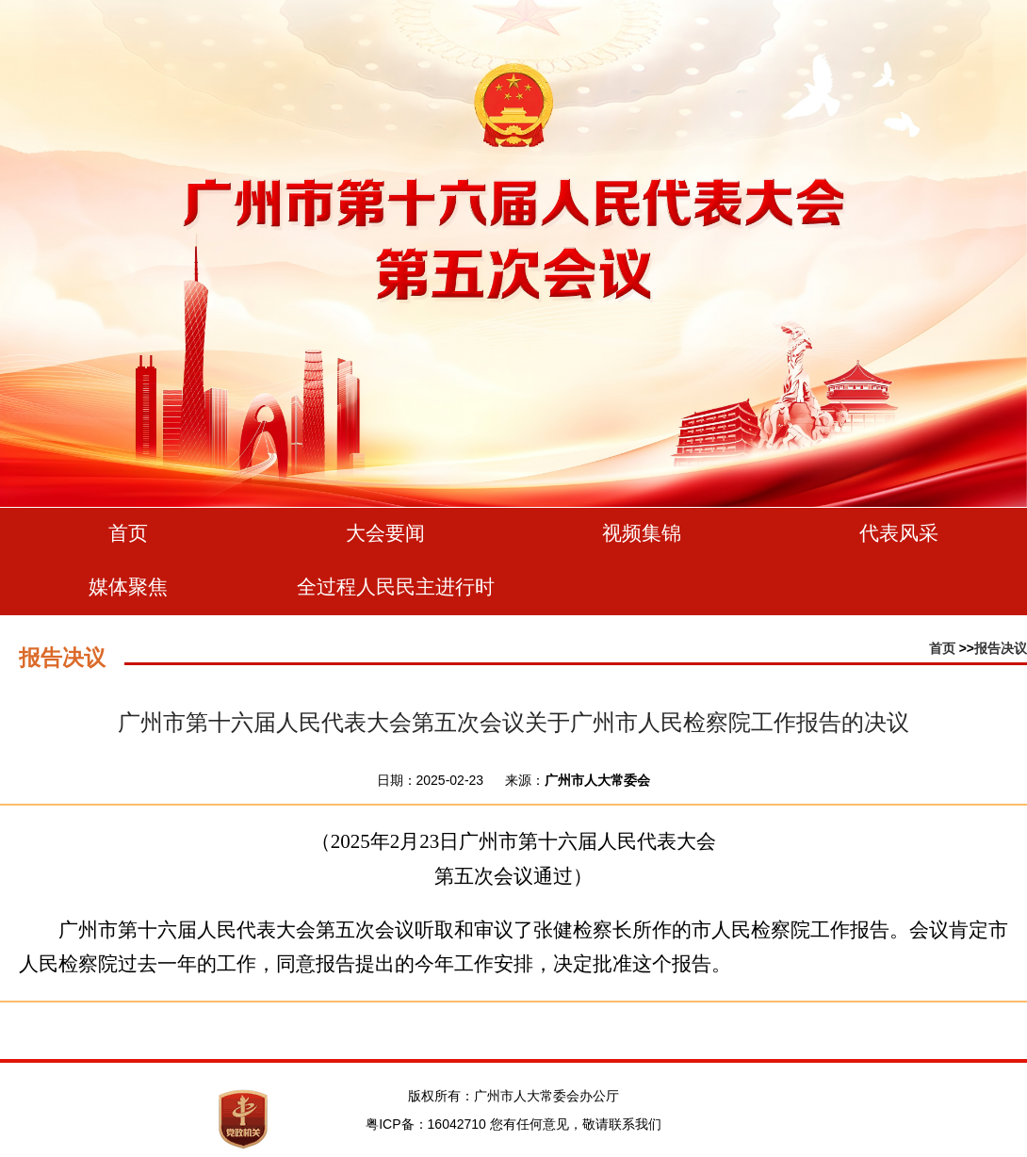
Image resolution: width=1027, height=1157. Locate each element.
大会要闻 (385, 533)
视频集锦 (641, 533)
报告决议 (1000, 648)
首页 (128, 533)
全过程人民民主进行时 (396, 586)
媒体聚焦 (128, 586)
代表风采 (898, 533)
